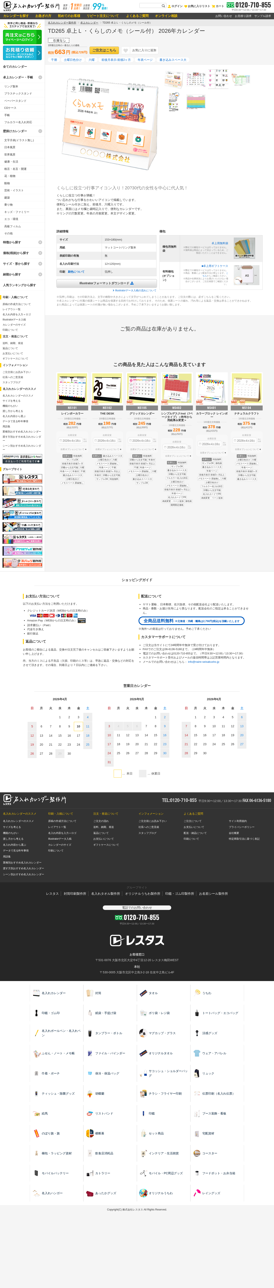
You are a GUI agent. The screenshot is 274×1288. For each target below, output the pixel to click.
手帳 (7, 115)
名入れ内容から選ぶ (14, 416)
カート (217, 6)
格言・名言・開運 (15, 169)
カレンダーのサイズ (14, 324)
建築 (7, 197)
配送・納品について (195, 833)
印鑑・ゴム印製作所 (179, 893)
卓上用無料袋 (219, 243)
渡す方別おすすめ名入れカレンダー (23, 868)
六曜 (92, 59)
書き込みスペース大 (172, 59)
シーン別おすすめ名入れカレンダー (23, 874)
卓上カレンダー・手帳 (18, 77)
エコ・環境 (11, 219)
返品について (10, 348)
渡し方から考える (13, 411)
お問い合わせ (223, 16)
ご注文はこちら (104, 50)
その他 (8, 233)
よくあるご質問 (137, 16)
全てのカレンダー (15, 66)
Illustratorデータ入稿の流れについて (135, 290)
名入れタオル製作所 (105, 893)
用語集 (6, 426)
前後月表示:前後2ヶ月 (116, 59)
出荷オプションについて (72, 449)
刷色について (76, 271)
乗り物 (8, 204)
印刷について (10, 329)
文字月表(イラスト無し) (19, 140)
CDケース (10, 107)
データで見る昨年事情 (15, 421)
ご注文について (193, 821)
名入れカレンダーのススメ (18, 395)
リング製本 (11, 86)
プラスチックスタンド (18, 93)
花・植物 (9, 176)
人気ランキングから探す (19, 285)
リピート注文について (103, 16)
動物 (7, 183)
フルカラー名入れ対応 (18, 122)
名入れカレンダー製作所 (62, 22)
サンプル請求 (262, 16)
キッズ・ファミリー (16, 212)
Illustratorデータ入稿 (14, 319)
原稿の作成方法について (17, 304)
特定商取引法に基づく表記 (244, 838)
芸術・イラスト (14, 190)
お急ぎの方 (43, 16)
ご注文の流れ (101, 821)
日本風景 (9, 147)
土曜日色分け (73, 59)
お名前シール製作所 (213, 893)
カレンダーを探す (16, 16)
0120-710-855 (253, 4)
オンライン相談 (166, 16)
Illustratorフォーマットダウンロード (104, 283)
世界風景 (9, 154)
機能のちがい (10, 405)
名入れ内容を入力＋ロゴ (17, 314)
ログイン (175, 6)
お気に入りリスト (197, 6)
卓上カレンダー (89, 22)
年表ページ (145, 59)
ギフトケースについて (15, 358)
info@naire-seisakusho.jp (203, 661)
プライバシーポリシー (242, 827)
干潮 (54, 59)
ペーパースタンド (15, 100)
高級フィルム (12, 226)
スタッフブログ (12, 382)
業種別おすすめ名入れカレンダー (22, 431)
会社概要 (234, 833)
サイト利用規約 (238, 821)
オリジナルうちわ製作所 (142, 893)
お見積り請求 (243, 16)
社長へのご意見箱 (13, 377)
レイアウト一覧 (12, 309)
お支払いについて (13, 353)
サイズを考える (12, 400)
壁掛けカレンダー (15, 131)
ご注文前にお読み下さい (17, 372)
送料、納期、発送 (13, 343)
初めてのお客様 (69, 16)
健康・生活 (11, 161)
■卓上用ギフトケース (215, 266)
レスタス (52, 893)
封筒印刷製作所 (75, 893)
